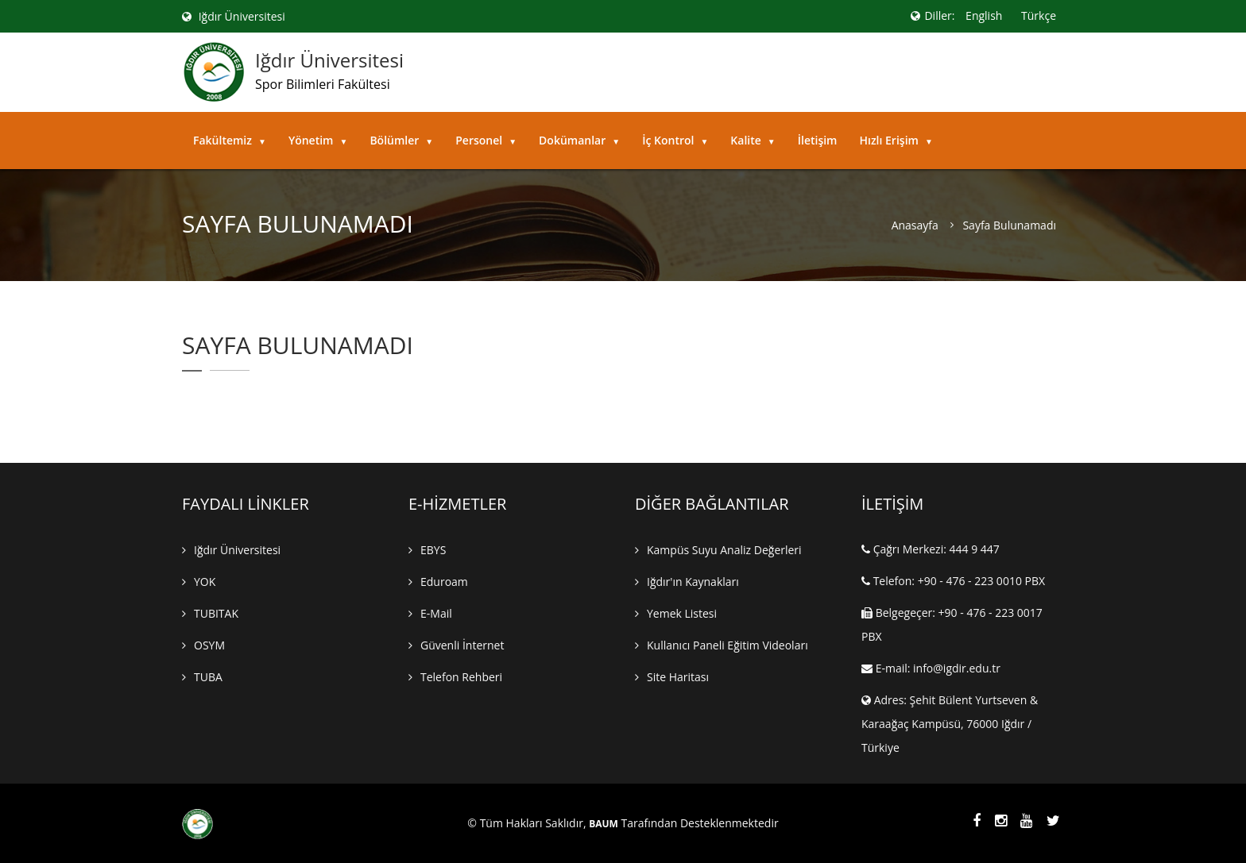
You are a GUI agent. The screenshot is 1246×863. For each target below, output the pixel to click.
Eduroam (444, 581)
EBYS (433, 549)
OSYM (209, 645)
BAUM (603, 824)
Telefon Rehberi (461, 676)
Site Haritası (678, 676)
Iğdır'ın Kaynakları (693, 581)
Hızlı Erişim (895, 140)
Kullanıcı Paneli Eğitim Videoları (727, 645)
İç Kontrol (675, 140)
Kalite (752, 140)
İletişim (818, 140)
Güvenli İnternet (462, 645)
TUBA (208, 676)
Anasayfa (915, 225)
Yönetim (318, 140)
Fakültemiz (229, 140)
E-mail (436, 613)
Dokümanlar (579, 140)
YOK (204, 581)
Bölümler (401, 140)
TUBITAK (216, 613)
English (983, 15)
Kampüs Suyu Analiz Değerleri (724, 549)
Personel (486, 140)
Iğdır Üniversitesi (233, 16)
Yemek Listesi (682, 613)
